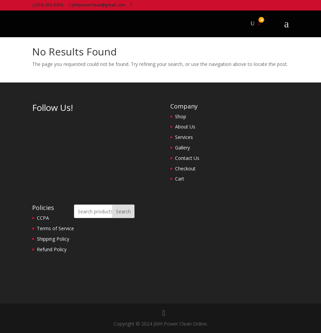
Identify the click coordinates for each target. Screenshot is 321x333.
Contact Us (187, 158)
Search (123, 211)
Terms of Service (55, 228)
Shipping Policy (53, 239)
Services (184, 137)
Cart (179, 178)
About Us (185, 126)
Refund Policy (52, 249)
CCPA (43, 218)
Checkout (185, 168)
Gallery (182, 147)
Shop (180, 116)
